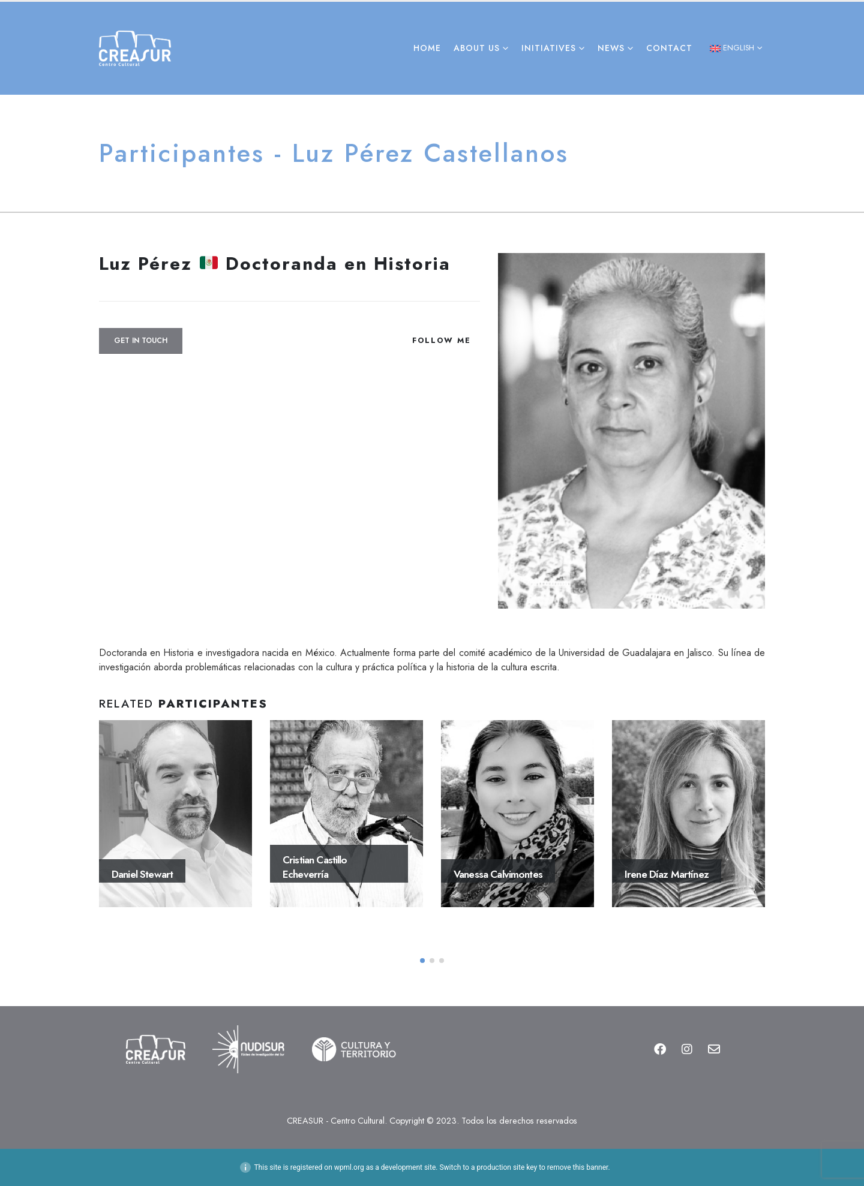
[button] (422, 960)
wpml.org (349, 1167)
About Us (477, 48)
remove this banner (577, 1167)
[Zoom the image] (155, 1032)
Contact (669, 48)
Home (427, 48)
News (611, 48)
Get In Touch (140, 340)
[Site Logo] (135, 48)
